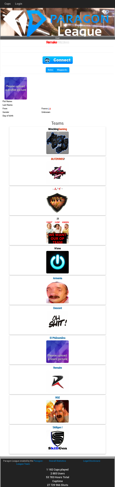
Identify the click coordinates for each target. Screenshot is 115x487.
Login (18, 3)
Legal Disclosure (91, 461)
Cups (7, 3)
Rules (50, 70)
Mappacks (62, 70)
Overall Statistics (57, 461)
